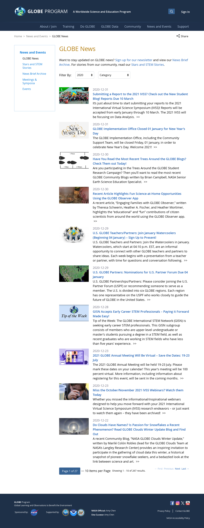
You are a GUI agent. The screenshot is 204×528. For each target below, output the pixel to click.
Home (18, 36)
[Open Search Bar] (171, 11)
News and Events (37, 36)
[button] (183, 36)
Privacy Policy (164, 511)
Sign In (185, 12)
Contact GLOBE (182, 511)
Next (177, 468)
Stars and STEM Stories (147, 65)
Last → (185, 468)
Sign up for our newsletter (133, 60)
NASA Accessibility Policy (178, 518)
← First (159, 468)
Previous (169, 468)
